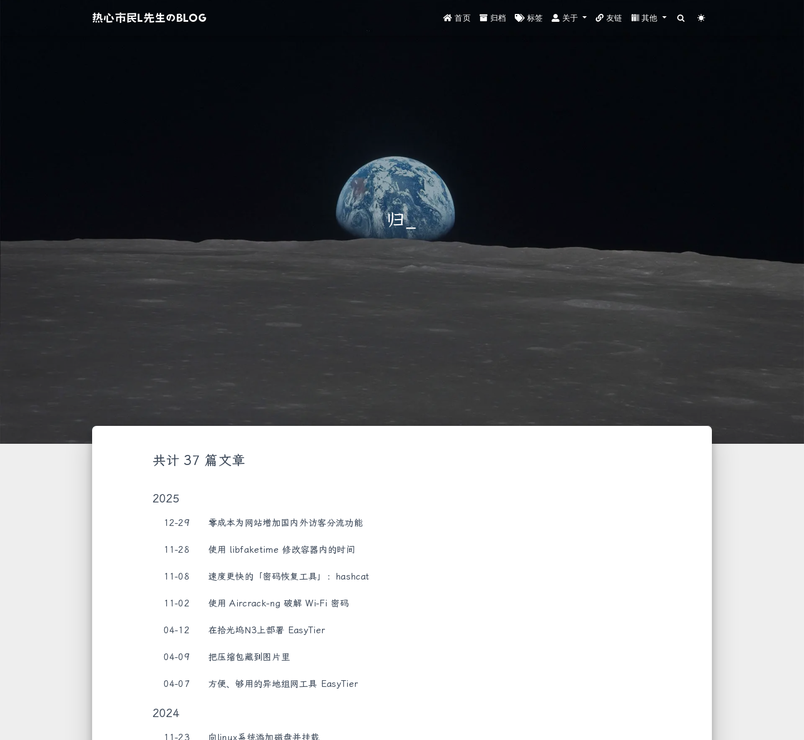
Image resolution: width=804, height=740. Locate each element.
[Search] (681, 18)
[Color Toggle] (701, 18)
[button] (569, 18)
